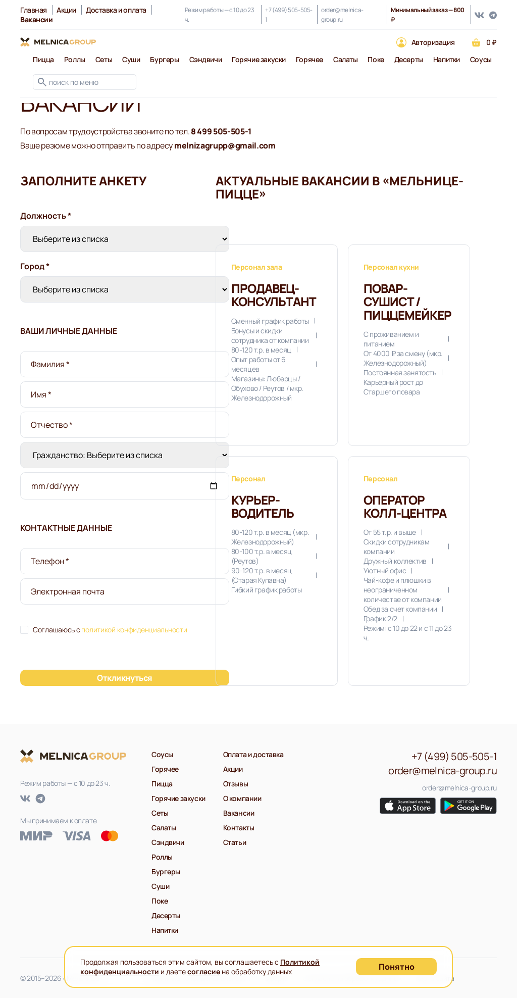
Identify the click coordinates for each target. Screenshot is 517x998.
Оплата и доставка (253, 754)
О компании (242, 798)
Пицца (43, 59)
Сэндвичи (205, 59)
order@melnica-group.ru (342, 15)
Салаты (345, 59)
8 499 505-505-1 (221, 131)
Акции (66, 10)
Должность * (45, 215)
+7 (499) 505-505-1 (289, 15)
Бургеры (164, 59)
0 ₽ (491, 42)
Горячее (309, 59)
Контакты (238, 827)
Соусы (481, 59)
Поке (376, 59)
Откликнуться (124, 677)
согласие (203, 971)
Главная (33, 10)
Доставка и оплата (116, 10)
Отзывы (235, 783)
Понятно (397, 966)
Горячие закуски (259, 59)
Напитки (446, 59)
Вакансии (238, 813)
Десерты (408, 59)
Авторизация (432, 42)
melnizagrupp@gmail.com (225, 145)
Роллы (74, 59)
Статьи (234, 842)
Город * (34, 266)
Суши (131, 59)
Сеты (103, 59)
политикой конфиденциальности (134, 629)
